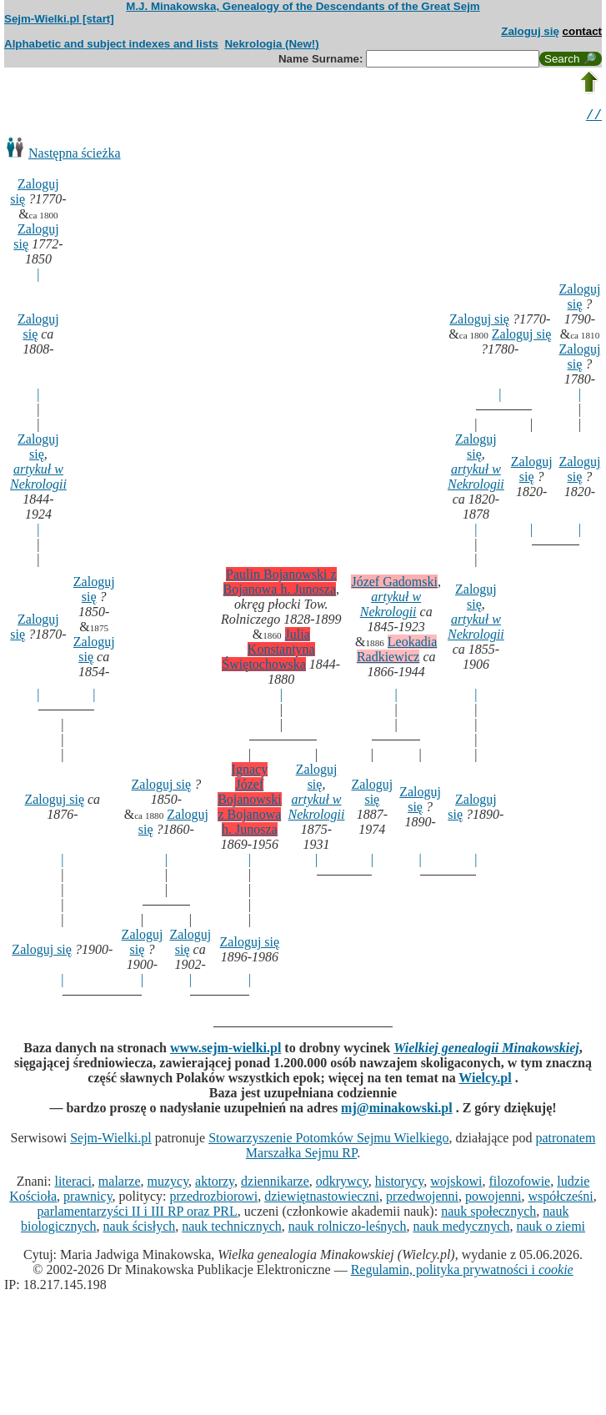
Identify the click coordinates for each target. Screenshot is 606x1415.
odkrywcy (342, 1184)
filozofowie (519, 1184)
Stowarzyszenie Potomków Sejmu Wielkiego (328, 1140)
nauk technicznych (232, 1229)
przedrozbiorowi (213, 1199)
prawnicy (88, 1199)
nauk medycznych (461, 1229)
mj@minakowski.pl (397, 1110)
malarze (119, 1184)
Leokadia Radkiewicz (397, 651)
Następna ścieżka (74, 155)
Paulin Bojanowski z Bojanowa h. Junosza (280, 584)
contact (582, 31)
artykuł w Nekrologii (38, 479)
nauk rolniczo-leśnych (347, 1229)
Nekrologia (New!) (271, 44)
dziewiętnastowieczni (321, 1199)
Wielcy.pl (484, 1080)
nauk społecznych (488, 1214)
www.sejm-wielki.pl (225, 1050)
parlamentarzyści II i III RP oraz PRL (138, 1214)
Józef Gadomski (394, 584)
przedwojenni (422, 1199)
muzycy (167, 1184)
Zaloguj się (530, 31)
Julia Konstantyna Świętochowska (268, 652)
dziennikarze (275, 1184)
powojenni (493, 1199)
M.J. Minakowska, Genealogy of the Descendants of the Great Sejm (302, 6)
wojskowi (456, 1184)
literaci (72, 1184)
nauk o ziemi (550, 1229)
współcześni (560, 1199)
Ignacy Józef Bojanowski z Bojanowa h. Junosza (249, 802)
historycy (399, 1184)
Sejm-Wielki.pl (111, 1140)
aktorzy (214, 1184)
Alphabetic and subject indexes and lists (111, 44)
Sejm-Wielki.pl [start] (59, 19)
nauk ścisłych (139, 1229)
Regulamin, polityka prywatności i (462, 1272)
